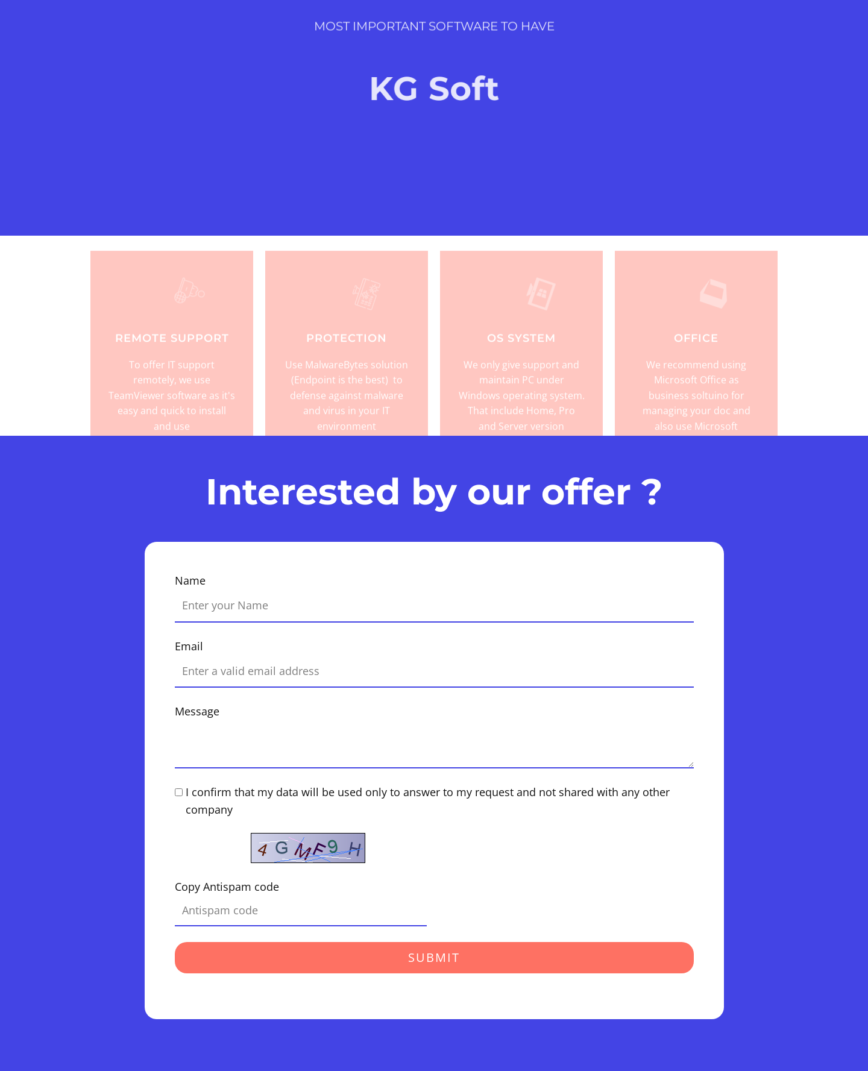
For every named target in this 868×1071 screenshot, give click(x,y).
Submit (434, 957)
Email (189, 646)
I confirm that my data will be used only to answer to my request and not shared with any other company (428, 801)
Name (190, 580)
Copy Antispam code (227, 886)
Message (197, 711)
